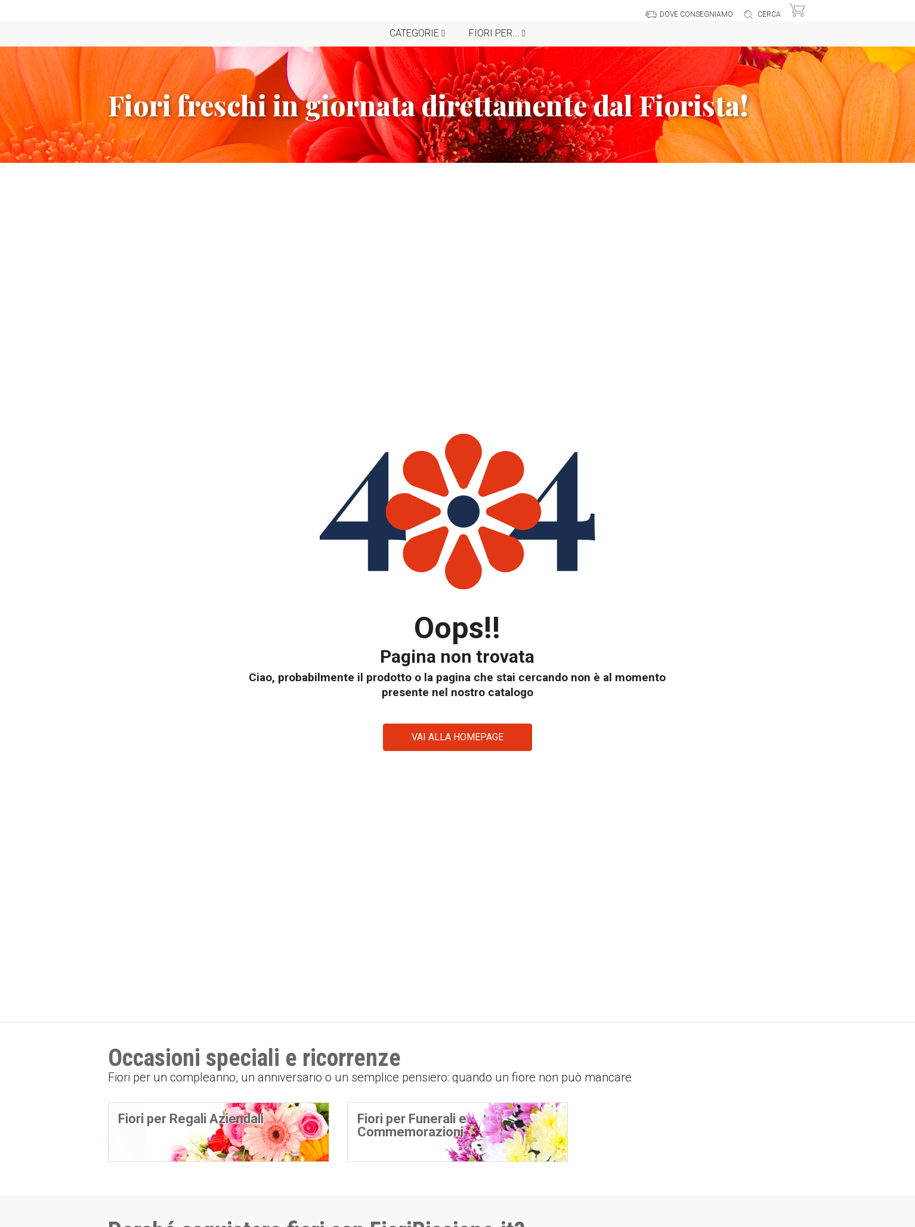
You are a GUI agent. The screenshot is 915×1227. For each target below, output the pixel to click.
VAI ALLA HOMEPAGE (457, 737)
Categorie (417, 33)
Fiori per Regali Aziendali (191, 1118)
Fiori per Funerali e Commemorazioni (411, 1125)
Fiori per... (497, 33)
